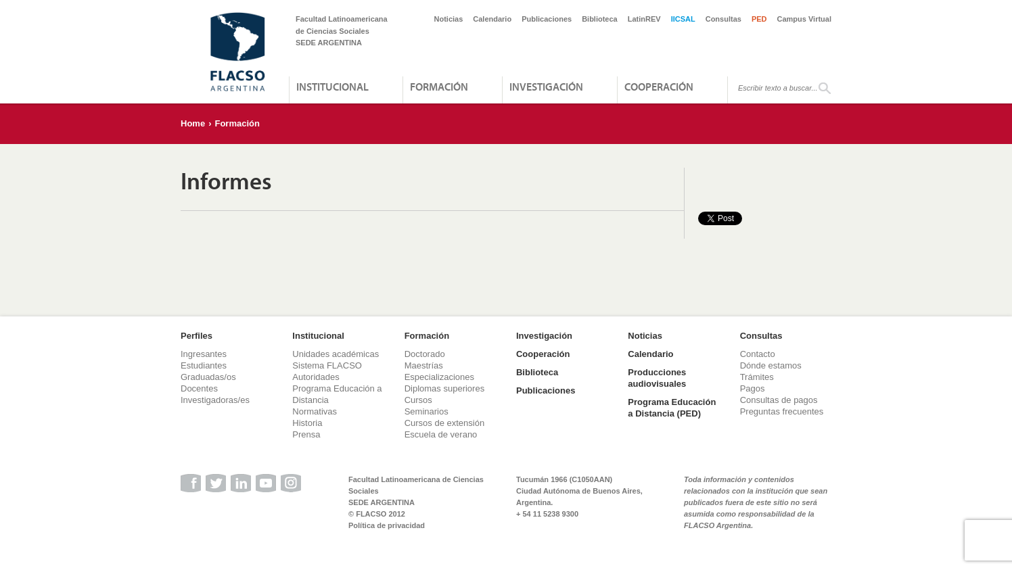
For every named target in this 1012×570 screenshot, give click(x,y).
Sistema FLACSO (327, 365)
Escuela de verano (441, 434)
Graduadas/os (208, 377)
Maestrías (424, 365)
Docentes (199, 388)
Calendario (492, 19)
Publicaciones (547, 19)
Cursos (418, 400)
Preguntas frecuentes (782, 411)
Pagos (752, 388)
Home (193, 123)
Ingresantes (204, 354)
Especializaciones (439, 377)
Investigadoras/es (215, 400)
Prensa (306, 434)
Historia (307, 423)
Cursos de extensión (445, 423)
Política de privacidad (386, 525)
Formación (439, 86)
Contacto (757, 354)
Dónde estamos (771, 365)
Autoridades (315, 377)
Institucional (332, 86)
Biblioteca (600, 19)
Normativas (314, 411)
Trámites (757, 377)
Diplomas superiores (445, 388)
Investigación (546, 86)
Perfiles (196, 336)
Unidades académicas (335, 354)
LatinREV (644, 19)
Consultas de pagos (779, 400)
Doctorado (425, 354)
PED (759, 19)
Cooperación (658, 86)
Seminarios (426, 411)
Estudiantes (204, 365)
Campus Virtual (804, 19)
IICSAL (683, 19)
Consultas (723, 19)
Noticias (448, 19)
